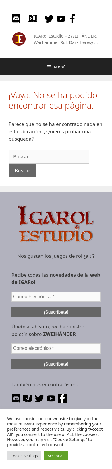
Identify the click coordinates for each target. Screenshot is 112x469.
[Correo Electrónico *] (56, 297)
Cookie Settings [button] (24, 455)
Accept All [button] (55, 455)
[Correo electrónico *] (56, 348)
